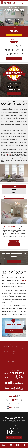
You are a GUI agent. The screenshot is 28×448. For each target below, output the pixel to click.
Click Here (14, 261)
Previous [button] (1, 351)
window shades (8, 154)
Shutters (14, 186)
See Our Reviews (11, 361)
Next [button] (26, 351)
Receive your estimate (14, 35)
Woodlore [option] (14, 197)
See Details (14, 93)
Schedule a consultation (14, 437)
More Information (14, 245)
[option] (14, 223)
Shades (14, 189)
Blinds (14, 192)
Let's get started (14, 241)
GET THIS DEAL (14, 58)
